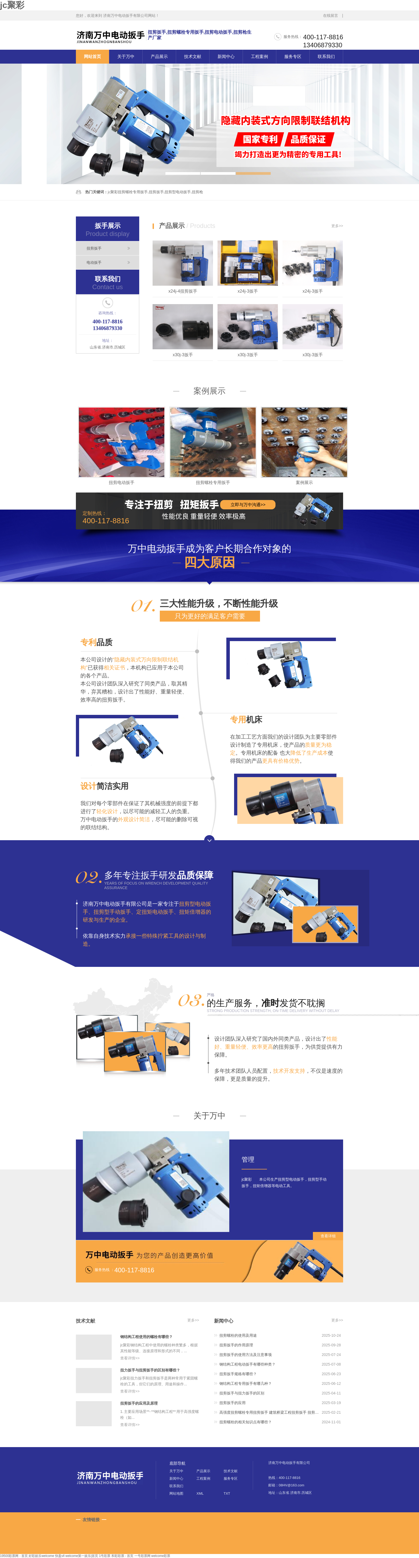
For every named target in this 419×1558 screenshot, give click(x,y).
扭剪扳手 (94, 248)
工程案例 (259, 56)
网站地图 (176, 1493)
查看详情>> (129, 1358)
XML (200, 1493)
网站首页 (92, 56)
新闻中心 (226, 56)
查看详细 (328, 1236)
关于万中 (125, 56)
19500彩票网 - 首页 (14, 1556)
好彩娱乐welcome (41, 1556)
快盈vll (59, 1556)
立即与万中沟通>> (248, 504)
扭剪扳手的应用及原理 (139, 1403)
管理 (248, 1159)
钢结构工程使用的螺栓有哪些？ (146, 1337)
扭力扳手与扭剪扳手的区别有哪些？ (150, 1370)
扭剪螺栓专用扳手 (213, 482)
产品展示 (159, 56)
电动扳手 (94, 262)
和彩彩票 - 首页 (122, 1556)
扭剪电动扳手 (121, 482)
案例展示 (209, 390)
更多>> (337, 226)
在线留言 (330, 15)
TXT (227, 1493)
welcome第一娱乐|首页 (81, 1556)
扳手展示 (107, 230)
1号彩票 (105, 1556)
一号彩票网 (142, 1556)
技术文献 (192, 56)
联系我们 (326, 56)
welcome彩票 (160, 1556)
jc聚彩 (12, 5)
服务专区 (292, 56)
